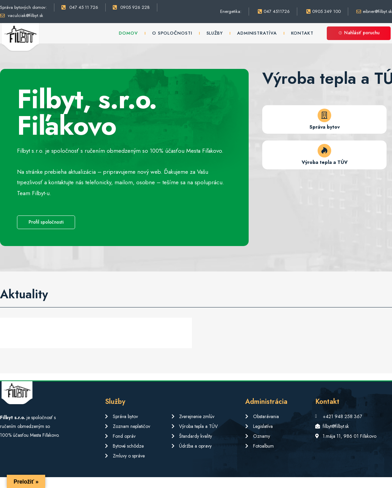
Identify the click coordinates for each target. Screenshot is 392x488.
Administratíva (257, 33)
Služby (215, 33)
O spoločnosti (172, 33)
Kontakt (302, 33)
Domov (128, 33)
